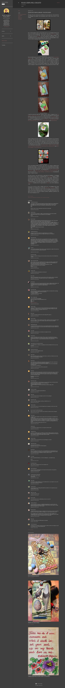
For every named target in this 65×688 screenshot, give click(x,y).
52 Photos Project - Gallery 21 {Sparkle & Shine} (50, 144)
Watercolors (44, 197)
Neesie (32, 360)
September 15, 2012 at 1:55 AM (34, 216)
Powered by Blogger (39, 683)
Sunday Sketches (54, 120)
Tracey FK (32, 318)
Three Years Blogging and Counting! (39, 676)
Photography (20, 15)
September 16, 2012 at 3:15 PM (34, 407)
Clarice (32, 354)
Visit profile (6, 26)
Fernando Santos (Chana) (35, 474)
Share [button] (19, 10)
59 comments (32, 577)
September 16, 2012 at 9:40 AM (35, 378)
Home (22, 6)
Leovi (31, 330)
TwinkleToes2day (33, 231)
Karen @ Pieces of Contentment (36, 343)
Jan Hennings (33, 524)
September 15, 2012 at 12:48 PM (35, 310)
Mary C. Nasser (33, 297)
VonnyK (32, 335)
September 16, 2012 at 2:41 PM (35, 397)
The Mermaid (53, 116)
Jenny (32, 275)
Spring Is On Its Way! (33, 622)
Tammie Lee (33, 389)
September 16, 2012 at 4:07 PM (35, 412)
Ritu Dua (32, 497)
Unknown (32, 306)
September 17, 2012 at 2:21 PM (34, 460)
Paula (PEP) (33, 237)
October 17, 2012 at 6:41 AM (34, 527)
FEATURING (50, 176)
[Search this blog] (5, 3)
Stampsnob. (33, 399)
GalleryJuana (33, 443)
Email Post (31, 196)
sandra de (32, 212)
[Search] (58, 3)
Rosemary (32, 509)
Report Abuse (4, 40)
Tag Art (19, 16)
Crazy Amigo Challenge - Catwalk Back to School (44, 171)
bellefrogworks (33, 324)
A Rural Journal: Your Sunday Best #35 (48, 146)
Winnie (32, 415)
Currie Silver (32, 289)
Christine (32, 270)
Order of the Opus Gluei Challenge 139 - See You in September (46, 170)
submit (48, 182)
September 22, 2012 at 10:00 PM (35, 516)
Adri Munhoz (33, 380)
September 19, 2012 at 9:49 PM (35, 500)
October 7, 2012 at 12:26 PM (34, 521)
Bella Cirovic (33, 492)
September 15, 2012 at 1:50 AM (35, 209)
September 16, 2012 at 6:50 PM (35, 435)
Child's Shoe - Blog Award (49, 187)
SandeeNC (32, 431)
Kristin (32, 480)
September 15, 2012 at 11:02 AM (35, 279)
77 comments (32, 624)
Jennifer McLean (33, 202)
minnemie (32, 486)
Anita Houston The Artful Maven (36, 410)
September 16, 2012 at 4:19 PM (35, 423)
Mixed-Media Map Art (34, 302)
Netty (32, 313)
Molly (31, 394)
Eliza (31, 370)
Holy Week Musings (33, 576)
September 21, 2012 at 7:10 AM (35, 507)
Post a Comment (30, 529)
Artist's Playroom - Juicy (47, 119)
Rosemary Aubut (33, 349)
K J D (31, 456)
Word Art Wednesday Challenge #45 (34, 146)
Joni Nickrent (33, 463)
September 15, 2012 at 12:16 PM (35, 294)
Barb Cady (39, 36)
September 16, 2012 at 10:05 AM (35, 386)
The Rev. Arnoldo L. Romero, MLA (6, 16)
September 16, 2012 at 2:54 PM (35, 402)
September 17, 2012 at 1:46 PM (35, 453)
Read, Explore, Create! (31, 3)
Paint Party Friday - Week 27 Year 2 (36, 120)
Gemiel (32, 449)
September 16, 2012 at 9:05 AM (35, 368)
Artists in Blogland (46, 120)
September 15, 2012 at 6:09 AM (35, 245)
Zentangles (20, 19)
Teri (31, 247)
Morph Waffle (33, 468)
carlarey (32, 426)
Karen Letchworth (33, 260)
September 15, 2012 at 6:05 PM (35, 333)
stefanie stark (33, 502)
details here (30, 182)
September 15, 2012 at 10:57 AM (35, 273)
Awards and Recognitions (22, 14)
